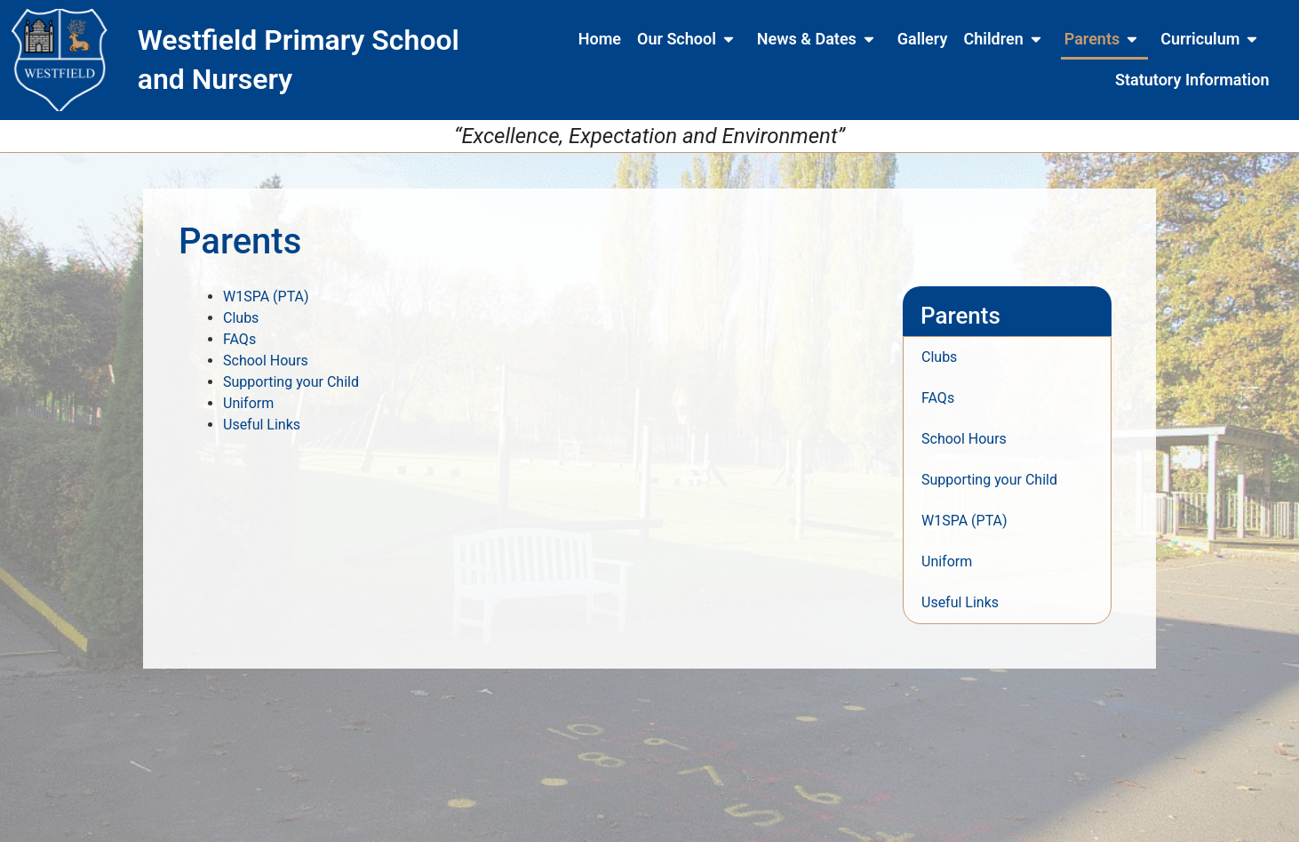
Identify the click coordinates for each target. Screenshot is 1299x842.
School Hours (265, 360)
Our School (689, 39)
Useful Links (261, 424)
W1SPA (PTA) (266, 296)
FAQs (239, 339)
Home (599, 38)
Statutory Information (1192, 79)
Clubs (241, 317)
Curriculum (1212, 39)
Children (1005, 39)
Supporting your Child (291, 381)
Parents (1104, 39)
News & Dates (819, 39)
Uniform (248, 403)
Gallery (922, 38)
